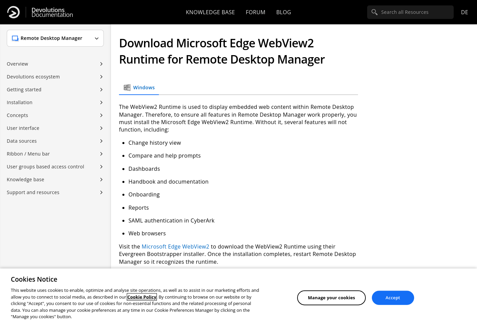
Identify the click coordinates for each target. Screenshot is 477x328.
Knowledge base (210, 12)
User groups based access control (45, 166)
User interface (23, 128)
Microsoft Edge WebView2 (175, 246)
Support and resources (33, 192)
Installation (19, 102)
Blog (283, 12)
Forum (255, 12)
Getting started (24, 89)
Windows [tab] (139, 88)
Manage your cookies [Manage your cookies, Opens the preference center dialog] (331, 298)
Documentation (52, 12)
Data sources (22, 141)
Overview (17, 64)
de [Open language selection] (464, 12)
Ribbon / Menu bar (28, 153)
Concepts (17, 115)
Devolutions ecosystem (33, 76)
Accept (393, 298)
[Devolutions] (13, 12)
